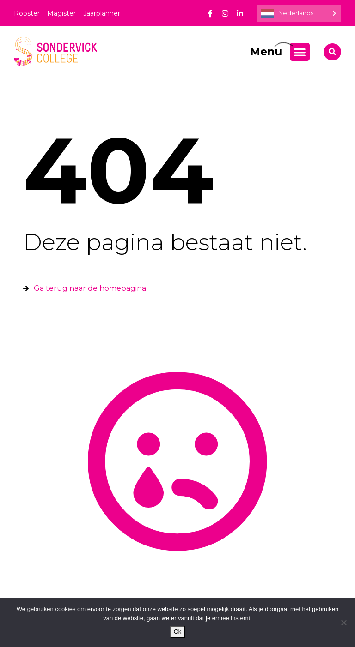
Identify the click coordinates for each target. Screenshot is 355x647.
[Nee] (343, 622)
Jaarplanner (101, 13)
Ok (178, 631)
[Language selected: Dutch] (299, 13)
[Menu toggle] (300, 52)
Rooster (27, 13)
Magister (61, 13)
